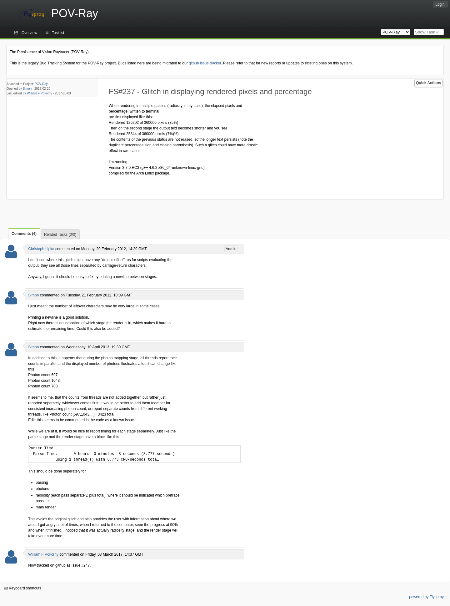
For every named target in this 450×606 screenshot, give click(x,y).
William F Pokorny (39, 93)
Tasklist (58, 33)
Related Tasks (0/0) (60, 234)
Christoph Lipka (41, 249)
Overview (29, 33)
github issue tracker (205, 63)
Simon (27, 88)
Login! (440, 4)
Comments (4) (24, 233)
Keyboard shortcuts (22, 588)
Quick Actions (428, 83)
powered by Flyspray (426, 597)
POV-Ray (41, 84)
